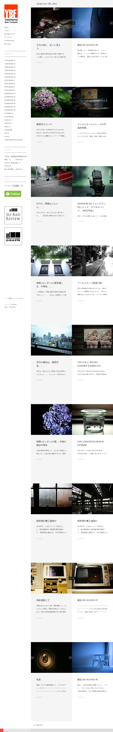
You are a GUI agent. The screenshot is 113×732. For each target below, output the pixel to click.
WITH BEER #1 (9, 80)
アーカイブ (8, 37)
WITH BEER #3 (9, 87)
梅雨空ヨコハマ (44, 124)
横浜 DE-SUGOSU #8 (87, 45)
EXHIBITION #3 (9, 100)
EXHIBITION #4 (9, 103)
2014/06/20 (39, 538)
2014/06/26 (80, 221)
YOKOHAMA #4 (9, 70)
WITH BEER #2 (9, 84)
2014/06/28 (39, 142)
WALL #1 (7, 126)
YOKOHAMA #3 (9, 67)
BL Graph (7, 44)
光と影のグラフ (9, 34)
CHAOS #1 (8, 120)
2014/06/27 (39, 221)
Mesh (5, 307)
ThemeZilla (12, 307)
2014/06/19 (39, 697)
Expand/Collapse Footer (1, 730)
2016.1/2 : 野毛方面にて (12, 163)
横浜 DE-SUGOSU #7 (87, 600)
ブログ (6, 31)
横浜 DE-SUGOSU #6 (87, 679)
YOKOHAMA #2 (9, 64)
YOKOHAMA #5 (9, 74)
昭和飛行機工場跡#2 (46, 521)
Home (6, 27)
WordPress (14, 304)
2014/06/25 (80, 300)
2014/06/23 (80, 380)
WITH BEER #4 (9, 90)
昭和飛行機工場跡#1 (87, 521)
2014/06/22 (80, 459)
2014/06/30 (39, 62)
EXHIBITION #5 (9, 107)
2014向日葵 (8, 130)
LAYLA (6, 136)
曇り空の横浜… (9, 169)
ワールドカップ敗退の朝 (89, 283)
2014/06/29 (80, 62)
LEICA (6, 133)
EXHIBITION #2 (9, 97)
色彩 (38, 679)
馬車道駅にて (43, 600)
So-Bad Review (9, 40)
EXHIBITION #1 (9, 93)
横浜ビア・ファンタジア (16, 298)
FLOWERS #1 (9, 113)
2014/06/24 (39, 380)
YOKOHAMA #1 (9, 60)
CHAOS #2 (8, 123)
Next (111, 23)
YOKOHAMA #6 (9, 77)
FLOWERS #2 (9, 117)
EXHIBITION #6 (9, 110)
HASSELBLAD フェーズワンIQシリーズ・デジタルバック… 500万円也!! (91, 207)
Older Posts (39, 725)
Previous (73, 23)
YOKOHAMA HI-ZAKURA (13, 140)
